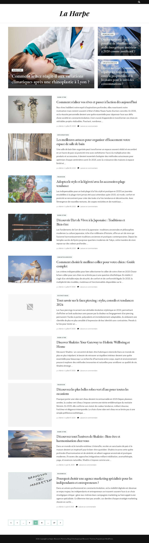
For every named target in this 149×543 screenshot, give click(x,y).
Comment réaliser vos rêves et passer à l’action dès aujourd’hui (96, 102)
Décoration (63, 135)
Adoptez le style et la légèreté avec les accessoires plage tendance (90, 183)
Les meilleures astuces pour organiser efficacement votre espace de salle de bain (93, 141)
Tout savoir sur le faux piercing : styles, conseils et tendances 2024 (95, 302)
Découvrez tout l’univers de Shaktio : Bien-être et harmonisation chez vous (88, 438)
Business (62, 473)
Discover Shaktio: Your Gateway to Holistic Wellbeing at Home (93, 344)
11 (43, 522)
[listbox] (74, 57)
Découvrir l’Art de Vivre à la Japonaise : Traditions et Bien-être (90, 222)
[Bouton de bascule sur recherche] (139, 2)
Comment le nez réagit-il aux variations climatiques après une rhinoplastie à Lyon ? (51, 79)
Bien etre (17, 70)
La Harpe (74, 13)
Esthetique (63, 296)
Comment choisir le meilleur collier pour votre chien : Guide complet (95, 264)
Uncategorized (110, 63)
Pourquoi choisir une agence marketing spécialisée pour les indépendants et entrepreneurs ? (94, 480)
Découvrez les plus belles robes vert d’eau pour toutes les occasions (92, 391)
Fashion (61, 177)
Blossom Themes (89, 539)
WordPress (109, 539)
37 (55, 522)
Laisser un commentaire (89, 126)
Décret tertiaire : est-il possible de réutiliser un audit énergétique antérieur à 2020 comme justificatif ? (118, 45)
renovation (108, 34)
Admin (61, 126)
